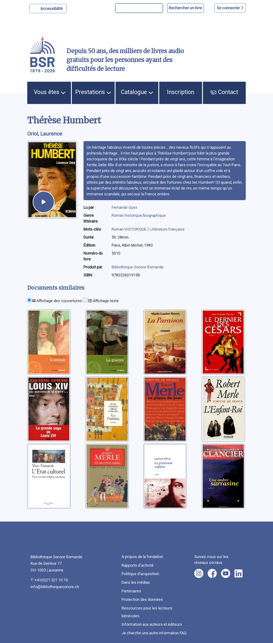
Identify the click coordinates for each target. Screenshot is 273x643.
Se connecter (230, 8)
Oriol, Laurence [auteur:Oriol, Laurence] (44, 134)
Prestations (93, 92)
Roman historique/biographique (139, 215)
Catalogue (137, 92)
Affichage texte (103, 300)
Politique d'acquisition (140, 573)
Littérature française (167, 229)
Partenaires (131, 591)
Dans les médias (136, 582)
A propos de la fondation (142, 556)
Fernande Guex (124, 207)
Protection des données (142, 599)
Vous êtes (50, 92)
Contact (224, 92)
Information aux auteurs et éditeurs (152, 624)
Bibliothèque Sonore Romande (138, 267)
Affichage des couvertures (57, 300)
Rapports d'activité (138, 565)
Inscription (180, 92)
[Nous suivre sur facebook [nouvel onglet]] (212, 573)
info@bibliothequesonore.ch (55, 586)
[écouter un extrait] (44, 202)
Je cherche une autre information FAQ (154, 633)
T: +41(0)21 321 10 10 (49, 580)
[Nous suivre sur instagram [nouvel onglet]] (198, 573)
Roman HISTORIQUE (129, 229)
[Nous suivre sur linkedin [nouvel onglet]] (238, 573)
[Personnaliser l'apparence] (48, 8)
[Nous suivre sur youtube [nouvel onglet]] (225, 573)
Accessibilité (52, 8)
